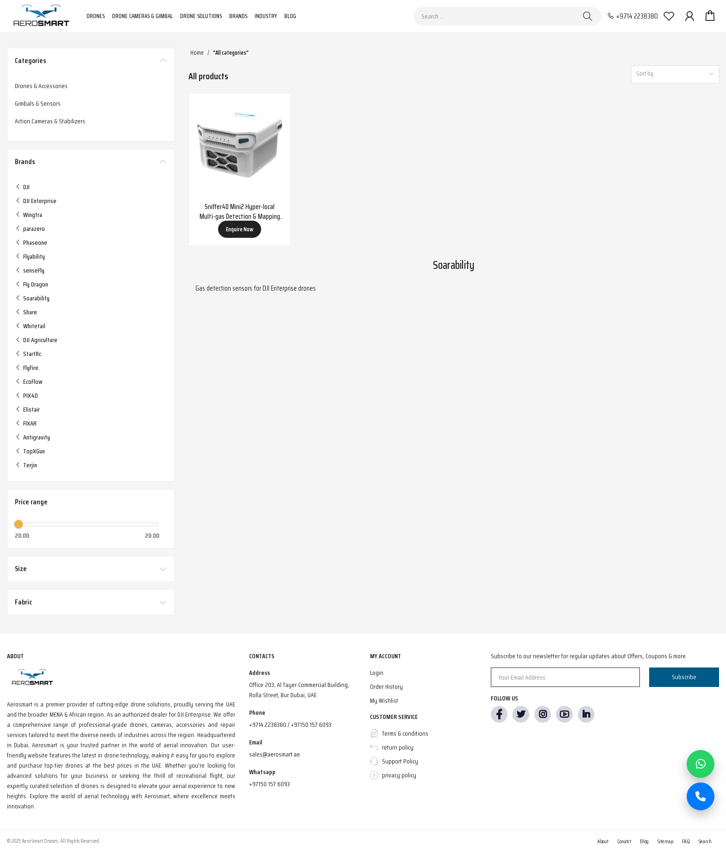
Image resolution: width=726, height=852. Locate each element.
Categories (30, 61)
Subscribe (684, 677)
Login (376, 673)
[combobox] (675, 74)
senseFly (33, 270)
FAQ (686, 841)
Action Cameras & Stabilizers (50, 121)
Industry (266, 16)
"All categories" (231, 52)
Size (21, 569)
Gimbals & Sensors (38, 103)
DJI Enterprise (39, 201)
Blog (290, 16)
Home (197, 52)
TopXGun (34, 451)
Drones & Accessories (41, 86)
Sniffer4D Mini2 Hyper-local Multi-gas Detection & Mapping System (240, 212)
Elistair (31, 409)
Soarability (36, 298)
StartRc (32, 354)
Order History (386, 686)
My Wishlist (384, 700)
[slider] (18, 524)
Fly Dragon (35, 284)
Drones (96, 16)
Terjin (30, 465)
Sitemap (665, 841)
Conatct (624, 841)
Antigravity (36, 437)
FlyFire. (31, 367)
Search (705, 841)
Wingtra (32, 215)
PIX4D (30, 395)
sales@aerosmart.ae (274, 754)
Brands (238, 16)
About (602, 841)
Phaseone (35, 242)
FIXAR (30, 423)
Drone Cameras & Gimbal (142, 16)
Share (30, 312)
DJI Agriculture (40, 340)
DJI (26, 187)
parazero (34, 228)
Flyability (34, 256)
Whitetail (34, 326)
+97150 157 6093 (269, 784)
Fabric (23, 602)
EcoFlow (33, 381)
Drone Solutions (201, 16)
